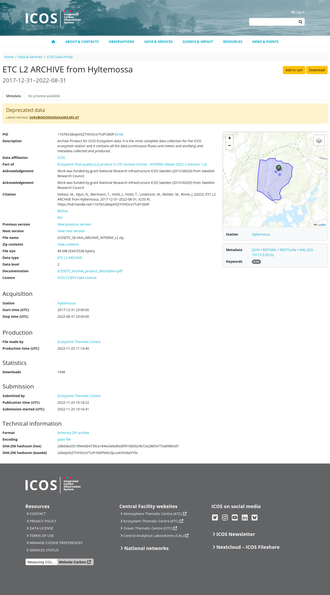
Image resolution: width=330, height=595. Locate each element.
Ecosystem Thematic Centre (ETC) (151, 521)
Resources (232, 41)
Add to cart (294, 70)
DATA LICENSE (41, 528)
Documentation (16, 271)
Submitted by (14, 395)
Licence (9, 277)
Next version (13, 231)
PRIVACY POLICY (43, 521)
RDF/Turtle (288, 249)
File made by (13, 341)
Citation (9, 194)
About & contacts (82, 41)
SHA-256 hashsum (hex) (22, 446)
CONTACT (38, 513)
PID (5, 134)
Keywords (234, 261)
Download (317, 70)
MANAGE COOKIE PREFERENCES (56, 542)
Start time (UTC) (16, 310)
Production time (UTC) (21, 348)
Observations (121, 41)
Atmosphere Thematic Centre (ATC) (152, 513)
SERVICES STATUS (44, 550)
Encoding (10, 439)
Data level (11, 264)
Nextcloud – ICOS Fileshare (248, 547)
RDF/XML (270, 249)
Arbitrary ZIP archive (73, 432)
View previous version (74, 224)
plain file (64, 439)
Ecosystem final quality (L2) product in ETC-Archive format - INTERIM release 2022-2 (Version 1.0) (132, 164)
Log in (298, 12)
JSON (256, 249)
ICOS (61, 157)
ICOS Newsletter (235, 534)
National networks (146, 548)
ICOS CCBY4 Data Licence (76, 277)
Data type (11, 257)
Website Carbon (72, 562)
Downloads (12, 372)
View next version (71, 231)
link (119, 134)
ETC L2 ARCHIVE (69, 257)
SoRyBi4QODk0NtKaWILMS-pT (54, 117)
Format (9, 432)
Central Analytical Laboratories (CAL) (153, 535)
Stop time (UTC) (15, 316)
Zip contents (13, 244)
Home (9, 57)
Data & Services (158, 41)
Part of (8, 164)
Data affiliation (15, 157)
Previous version (16, 224)
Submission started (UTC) (23, 409)
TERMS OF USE (42, 535)
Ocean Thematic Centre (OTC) (148, 528)
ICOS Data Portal (60, 57)
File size (9, 251)
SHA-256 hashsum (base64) (25, 452)
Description (12, 141)
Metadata (13, 96)
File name (11, 237)
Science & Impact (198, 41)
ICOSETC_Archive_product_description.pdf (89, 271)
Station (9, 303)
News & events (265, 41)
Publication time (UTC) (21, 402)
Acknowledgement (18, 171)
